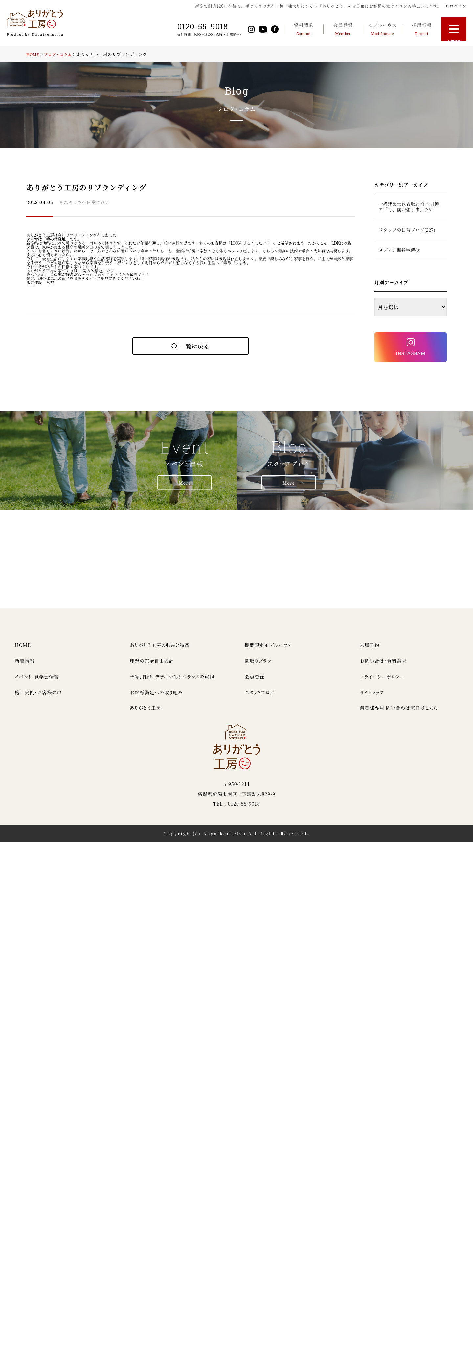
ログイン (458, 6)
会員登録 (254, 681)
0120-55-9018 (201, 26)
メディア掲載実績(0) (399, 250)
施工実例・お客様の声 (38, 697)
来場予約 (369, 650)
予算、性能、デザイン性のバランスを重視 (172, 681)
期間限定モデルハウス (268, 650)
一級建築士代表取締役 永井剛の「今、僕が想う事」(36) (408, 207)
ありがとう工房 (145, 712)
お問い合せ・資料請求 (383, 665)
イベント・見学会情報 (37, 681)
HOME (33, 54)
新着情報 (24, 665)
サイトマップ (372, 697)
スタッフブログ (260, 697)
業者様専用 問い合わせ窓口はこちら (399, 712)
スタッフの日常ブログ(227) (406, 229)
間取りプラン (258, 665)
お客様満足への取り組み (156, 697)
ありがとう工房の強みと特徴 (160, 650)
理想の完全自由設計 (152, 665)
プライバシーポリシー (382, 681)
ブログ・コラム (60, 54)
